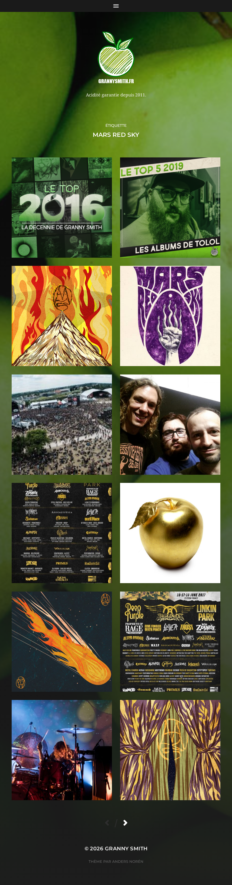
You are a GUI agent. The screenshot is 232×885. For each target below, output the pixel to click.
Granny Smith (126, 848)
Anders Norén (127, 861)
